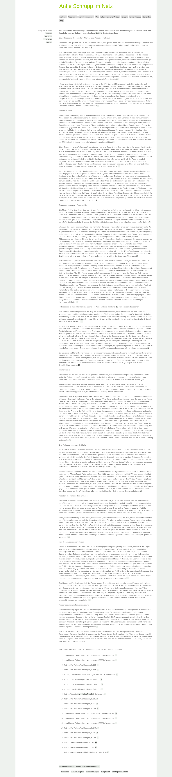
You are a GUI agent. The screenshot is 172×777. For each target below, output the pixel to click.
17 (141, 513)
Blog (61, 21)
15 (115, 467)
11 (82, 321)
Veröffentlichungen (86, 17)
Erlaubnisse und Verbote (110, 17)
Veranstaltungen (92, 772)
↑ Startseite (48, 33)
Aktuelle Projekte (77, 772)
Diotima (99, 33)
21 (97, 627)
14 (70, 440)
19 (127, 578)
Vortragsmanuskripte (120, 772)
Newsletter (147, 17)
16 (141, 491)
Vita (97, 17)
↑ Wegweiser (48, 36)
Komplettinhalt (135, 17)
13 (79, 365)
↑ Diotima (49, 42)
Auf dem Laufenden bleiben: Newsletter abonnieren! (79, 767)
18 (68, 537)
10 (117, 307)
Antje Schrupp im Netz (86, 6)
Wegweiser (72, 17)
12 (148, 348)
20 (89, 600)
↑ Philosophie (48, 39)
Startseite (65, 772)
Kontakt (125, 17)
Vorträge (63, 17)
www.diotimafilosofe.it (85, 694)
